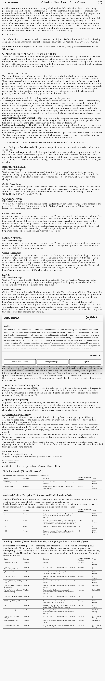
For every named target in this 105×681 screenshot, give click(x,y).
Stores (73, 2)
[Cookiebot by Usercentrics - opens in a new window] (87, 318)
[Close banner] (100, 318)
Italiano (99, 1)
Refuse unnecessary (20, 362)
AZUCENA (9, 2)
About (57, 2)
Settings (93, 355)
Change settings (52, 362)
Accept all (85, 362)
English (99, 3)
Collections (46, 2)
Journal (64, 2)
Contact (81, 2)
